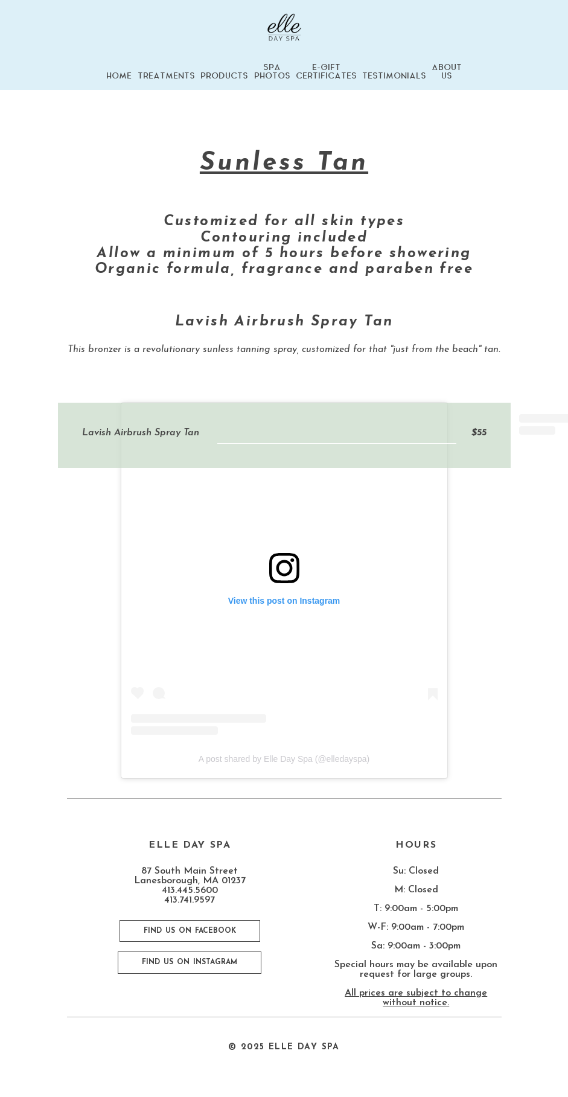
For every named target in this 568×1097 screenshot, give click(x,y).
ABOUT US (447, 72)
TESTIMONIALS (394, 76)
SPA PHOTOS (272, 72)
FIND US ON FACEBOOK (190, 931)
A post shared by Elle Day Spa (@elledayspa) (284, 759)
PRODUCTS (224, 76)
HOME (119, 76)
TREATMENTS (166, 76)
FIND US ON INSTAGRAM (189, 962)
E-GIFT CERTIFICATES (326, 72)
